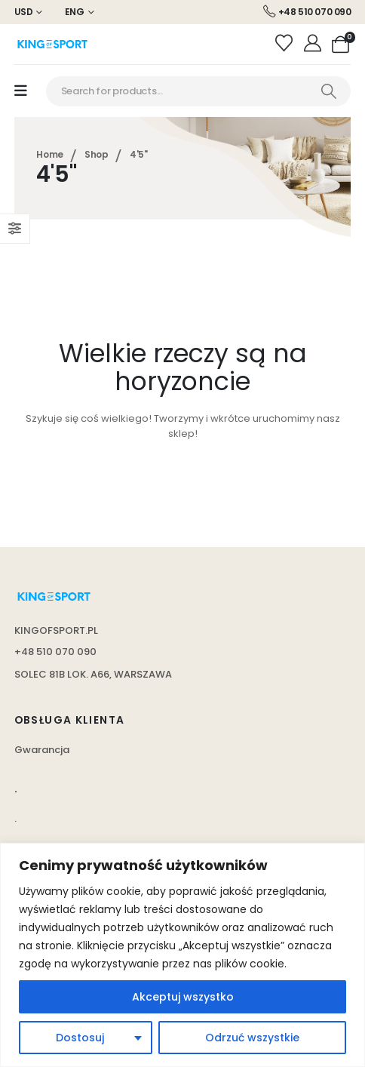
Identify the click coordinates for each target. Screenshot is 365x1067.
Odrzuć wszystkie (252, 1037)
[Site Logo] (52, 44)
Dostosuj (80, 1037)
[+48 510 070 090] (307, 12)
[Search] (328, 91)
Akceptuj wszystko (183, 996)
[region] (182, 955)
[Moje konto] (314, 43)
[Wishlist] (286, 43)
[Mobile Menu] (20, 91)
